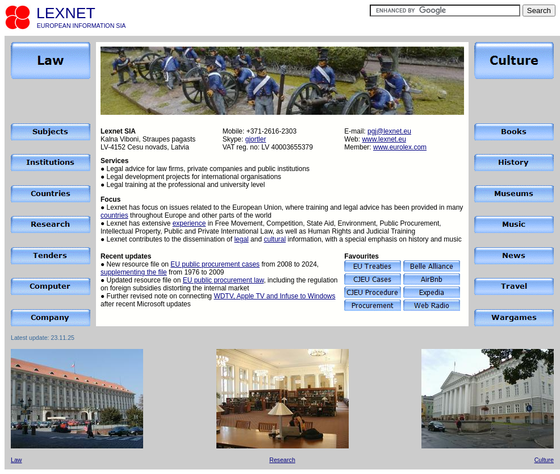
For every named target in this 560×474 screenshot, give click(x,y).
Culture (544, 459)
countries (114, 215)
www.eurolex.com (400, 147)
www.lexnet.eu (384, 139)
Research (282, 459)
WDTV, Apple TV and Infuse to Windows (274, 296)
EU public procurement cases (215, 264)
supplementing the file (134, 272)
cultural (275, 239)
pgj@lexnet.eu (389, 131)
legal (241, 239)
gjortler (255, 139)
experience (189, 223)
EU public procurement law (223, 280)
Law (16, 459)
